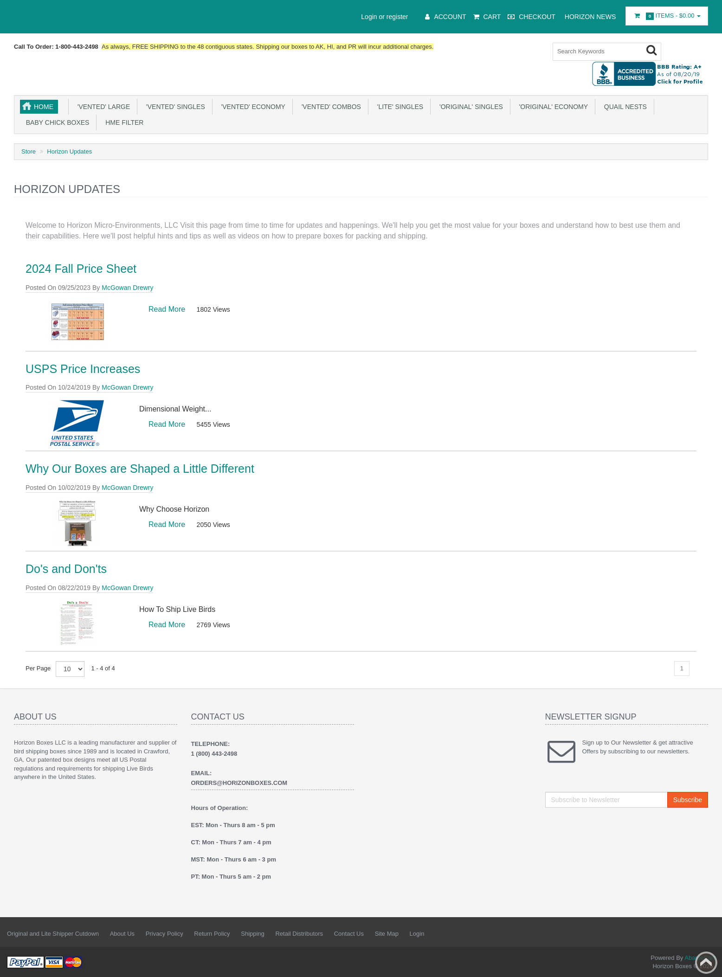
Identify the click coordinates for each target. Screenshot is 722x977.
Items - (667, 16)
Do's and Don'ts (66, 567)
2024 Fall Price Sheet (81, 267)
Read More (166, 308)
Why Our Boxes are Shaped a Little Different (140, 467)
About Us (122, 932)
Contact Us (349, 932)
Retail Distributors (299, 932)
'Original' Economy (552, 105)
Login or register (384, 16)
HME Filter (122, 121)
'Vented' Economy (251, 105)
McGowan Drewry (127, 286)
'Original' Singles (469, 105)
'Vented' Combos (329, 105)
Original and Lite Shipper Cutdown (53, 932)
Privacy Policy (164, 932)
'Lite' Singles (398, 105)
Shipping (252, 932)
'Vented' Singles (173, 105)
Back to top (706, 962)
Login (417, 932)
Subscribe (687, 799)
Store (28, 150)
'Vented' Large (102, 105)
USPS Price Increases (83, 367)
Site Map (387, 932)
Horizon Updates (69, 150)
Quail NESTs (623, 105)
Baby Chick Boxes (55, 121)
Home (43, 105)
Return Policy (212, 932)
